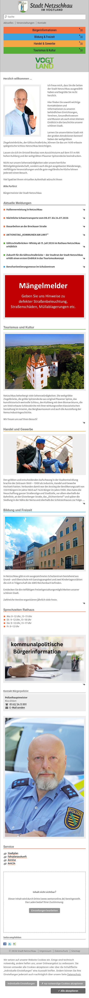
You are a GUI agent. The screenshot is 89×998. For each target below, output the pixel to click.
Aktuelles (9, 22)
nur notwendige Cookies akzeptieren (62, 983)
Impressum (46, 951)
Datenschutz (61, 951)
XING (14, 943)
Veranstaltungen (26, 22)
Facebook (4, 943)
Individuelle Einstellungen (21, 983)
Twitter (9, 943)
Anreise (12, 860)
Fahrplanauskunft (17, 856)
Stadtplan (13, 853)
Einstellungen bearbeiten (44, 910)
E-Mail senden (17, 707)
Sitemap (75, 951)
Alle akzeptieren (68, 990)
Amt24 (11, 863)
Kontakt (42, 22)
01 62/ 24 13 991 (18, 704)
